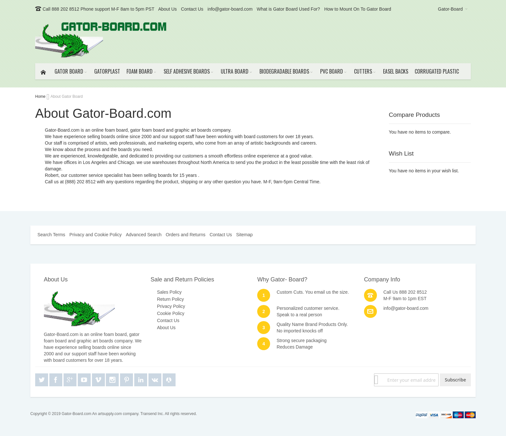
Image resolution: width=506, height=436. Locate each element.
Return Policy (170, 299)
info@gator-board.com (230, 9)
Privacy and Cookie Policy (95, 234)
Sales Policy (169, 292)
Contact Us (192, 9)
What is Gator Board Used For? (288, 9)
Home (40, 96)
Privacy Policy (171, 306)
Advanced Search (144, 234)
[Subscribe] (455, 379)
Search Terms (51, 234)
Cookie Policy (170, 313)
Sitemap (244, 234)
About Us (167, 9)
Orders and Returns (186, 234)
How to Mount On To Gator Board (357, 9)
